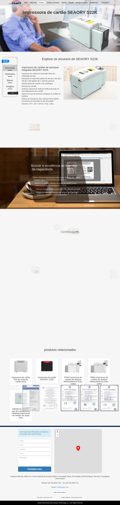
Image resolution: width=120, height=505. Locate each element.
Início (26, 2)
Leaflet (99, 472)
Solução (71, 2)
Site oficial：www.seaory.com (45, 497)
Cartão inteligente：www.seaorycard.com (71, 497)
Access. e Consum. (53, 2)
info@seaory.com (62, 487)
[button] (78, 448)
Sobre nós (33, 2)
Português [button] (105, 2)
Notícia (64, 2)
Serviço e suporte (81, 2)
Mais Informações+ (60, 492)
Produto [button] (41, 2)
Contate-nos (93, 2)
